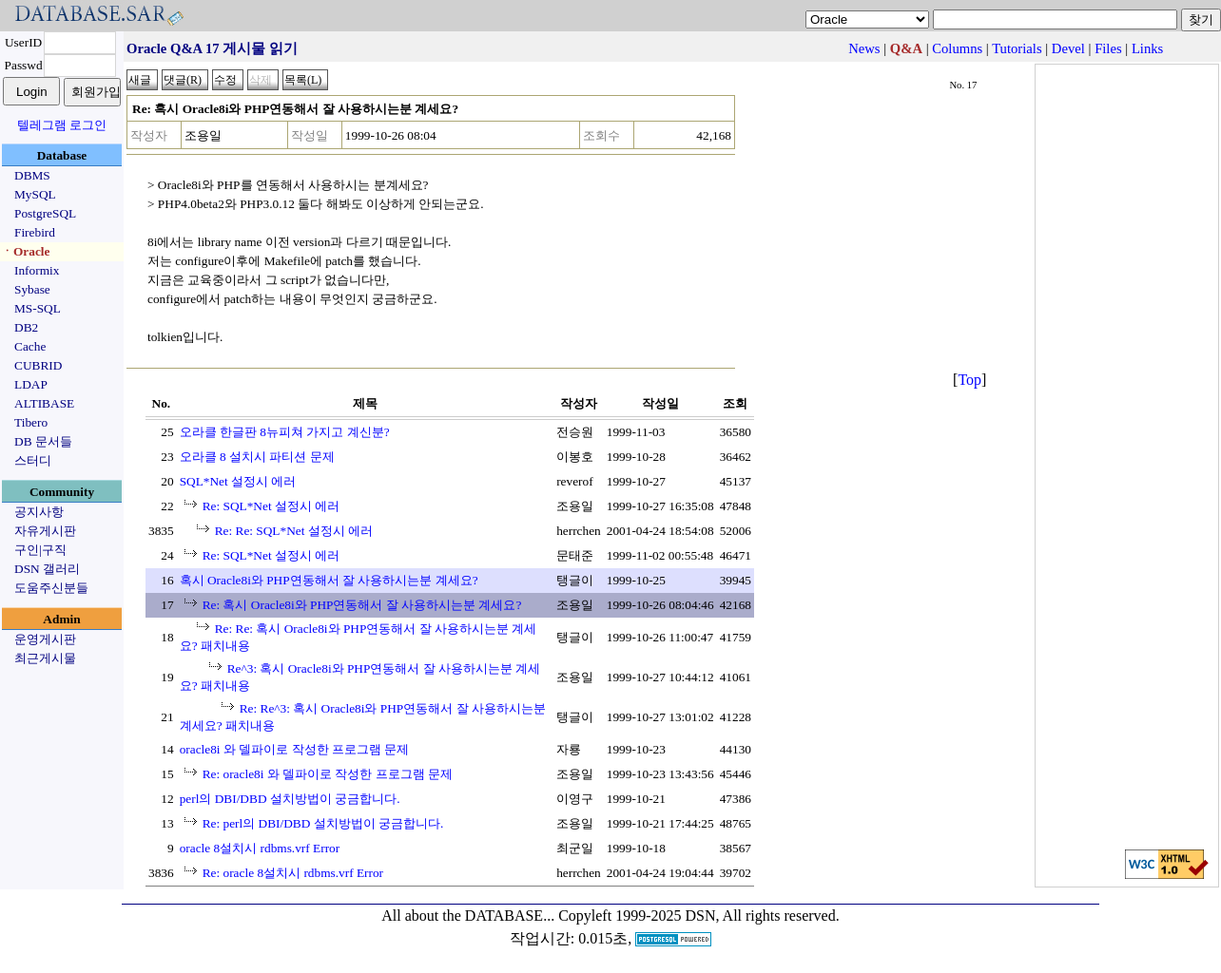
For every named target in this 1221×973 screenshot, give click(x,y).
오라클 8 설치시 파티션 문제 (257, 456)
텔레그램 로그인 (62, 125)
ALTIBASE (44, 403)
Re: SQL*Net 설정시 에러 (271, 506)
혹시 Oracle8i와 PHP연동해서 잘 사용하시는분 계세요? (329, 580)
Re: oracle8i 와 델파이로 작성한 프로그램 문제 (328, 774)
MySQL (35, 194)
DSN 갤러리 (47, 569)
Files (1108, 48)
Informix (36, 270)
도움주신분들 (51, 588)
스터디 (32, 460)
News (864, 48)
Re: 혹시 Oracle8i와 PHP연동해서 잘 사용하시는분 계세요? (362, 605)
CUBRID (38, 365)
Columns (957, 48)
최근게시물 (45, 658)
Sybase (32, 289)
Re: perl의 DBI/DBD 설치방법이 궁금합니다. (323, 823)
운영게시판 (45, 639)
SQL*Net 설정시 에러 (238, 481)
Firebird (34, 232)
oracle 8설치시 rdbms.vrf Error (260, 848)
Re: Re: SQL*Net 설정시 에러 (294, 531)
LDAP (31, 384)
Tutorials (1016, 48)
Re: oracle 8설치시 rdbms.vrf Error (293, 873)
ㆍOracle (25, 251)
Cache (30, 346)
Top (969, 380)
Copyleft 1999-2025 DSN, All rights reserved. (699, 915)
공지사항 (39, 512)
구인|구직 (40, 550)
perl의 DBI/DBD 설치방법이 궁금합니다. (290, 799)
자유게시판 (45, 531)
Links (1147, 48)
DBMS (32, 175)
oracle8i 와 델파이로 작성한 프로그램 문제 (295, 749)
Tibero (31, 422)
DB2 (26, 327)
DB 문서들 (43, 441)
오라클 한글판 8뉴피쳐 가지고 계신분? (285, 432)
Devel (1068, 48)
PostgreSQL (45, 213)
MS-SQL (37, 308)
